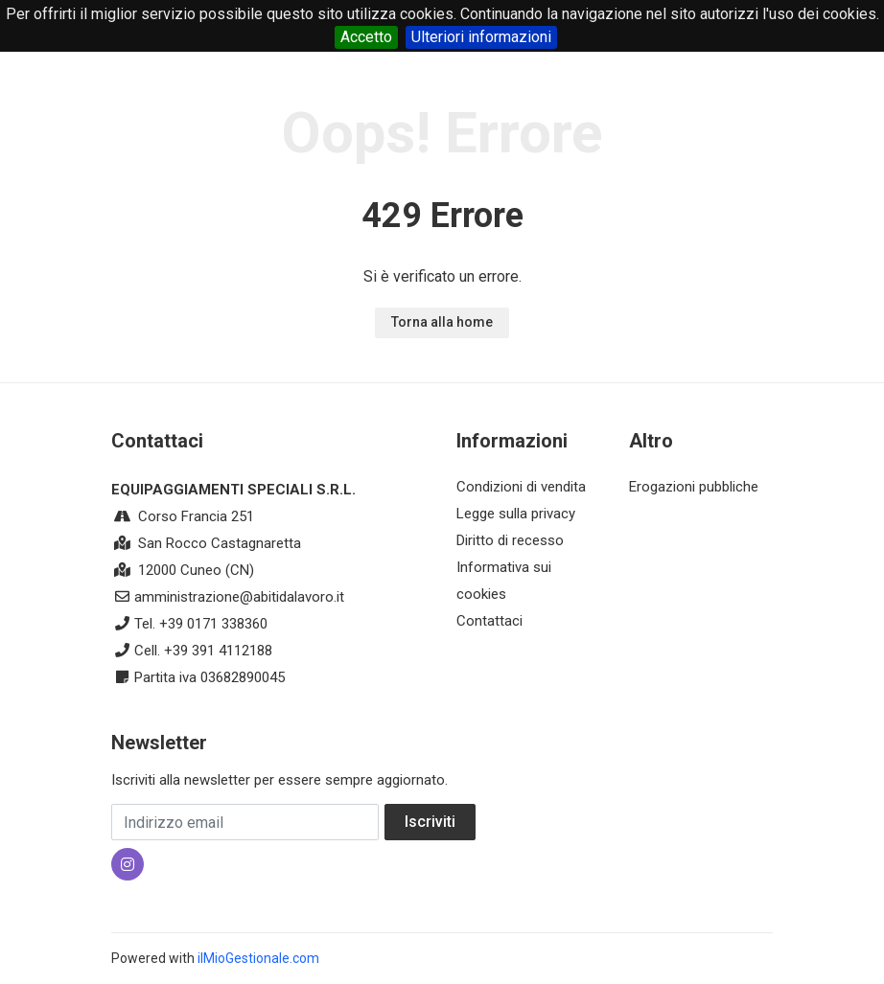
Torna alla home (442, 322)
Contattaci (489, 620)
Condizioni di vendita (521, 486)
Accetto (366, 37)
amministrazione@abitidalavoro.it (239, 597)
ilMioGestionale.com (258, 958)
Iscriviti (430, 821)
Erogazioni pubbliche (693, 486)
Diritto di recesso (510, 540)
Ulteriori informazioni (481, 37)
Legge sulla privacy (515, 513)
